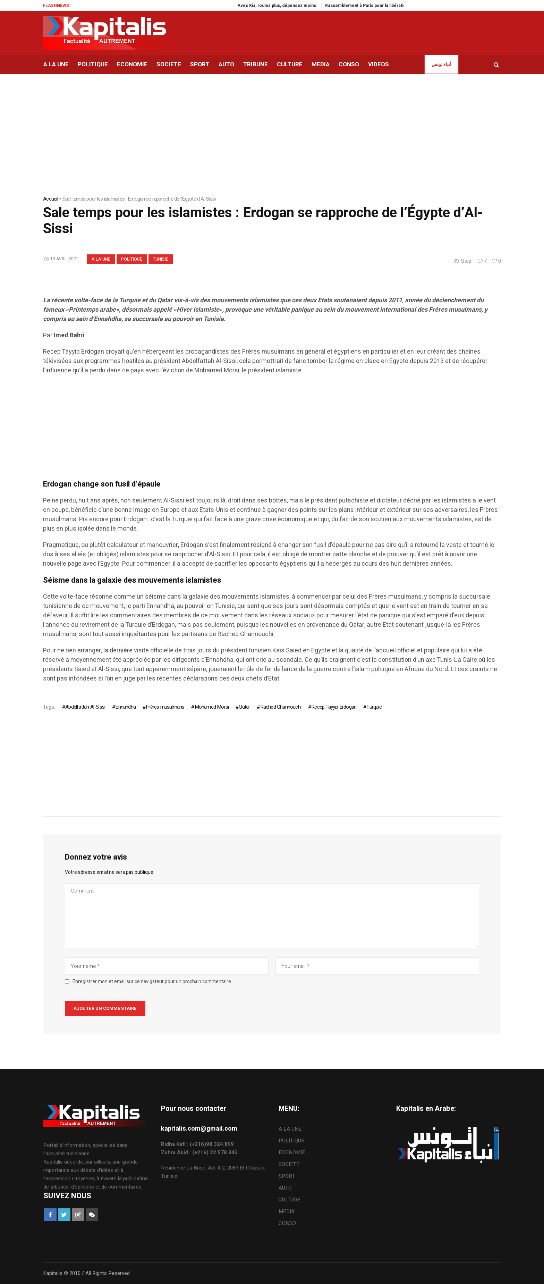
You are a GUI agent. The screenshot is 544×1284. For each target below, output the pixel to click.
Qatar (244, 707)
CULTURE (289, 1199)
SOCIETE (289, 1164)
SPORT (287, 1176)
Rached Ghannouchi (280, 707)
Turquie (373, 707)
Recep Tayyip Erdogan (333, 707)
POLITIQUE (131, 259)
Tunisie (160, 259)
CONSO (287, 1223)
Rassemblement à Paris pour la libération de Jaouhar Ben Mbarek (403, 5)
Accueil (50, 199)
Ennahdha (125, 707)
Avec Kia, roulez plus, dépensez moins (289, 5)
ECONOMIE (292, 1152)
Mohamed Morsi (212, 707)
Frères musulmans (165, 707)
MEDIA (287, 1211)
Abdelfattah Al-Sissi (85, 707)
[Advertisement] (251, 430)
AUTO (285, 1188)
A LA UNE (101, 259)
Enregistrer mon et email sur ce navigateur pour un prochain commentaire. (152, 981)
